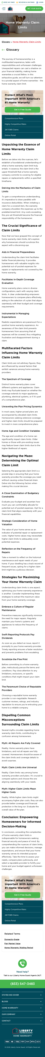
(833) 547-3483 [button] (9, 2)
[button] (22, 963)
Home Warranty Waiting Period (18, 948)
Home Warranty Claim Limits (27, 42)
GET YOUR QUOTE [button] (34, 8)
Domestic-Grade (11, 939)
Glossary (6, 42)
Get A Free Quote (22, 110)
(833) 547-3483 (22, 984)
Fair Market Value (12, 943)
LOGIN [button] (41, 2)
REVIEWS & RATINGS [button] (26, 2)
